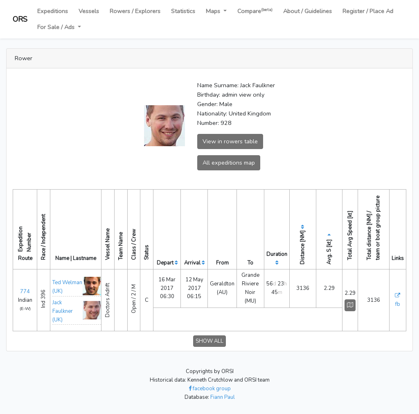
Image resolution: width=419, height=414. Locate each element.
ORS (20, 19)
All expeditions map (229, 162)
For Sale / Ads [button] (56, 27)
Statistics (183, 11)
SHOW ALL (209, 341)
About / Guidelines (307, 11)
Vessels (89, 11)
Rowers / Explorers (135, 11)
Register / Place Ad (367, 11)
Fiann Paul (222, 397)
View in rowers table (230, 141)
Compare (255, 11)
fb (397, 304)
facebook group (210, 388)
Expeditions (52, 11)
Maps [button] (214, 11)
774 (25, 291)
